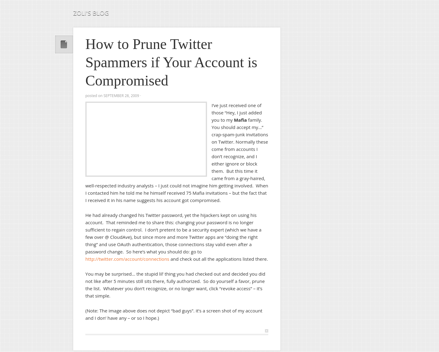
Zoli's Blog (91, 13)
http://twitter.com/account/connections (127, 259)
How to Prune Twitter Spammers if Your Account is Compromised (171, 62)
